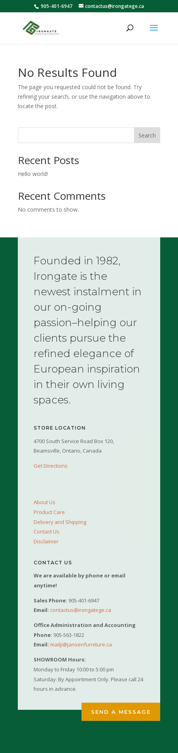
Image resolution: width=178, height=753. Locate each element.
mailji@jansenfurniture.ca (81, 644)
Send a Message (121, 712)
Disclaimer (46, 541)
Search (147, 135)
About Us (44, 502)
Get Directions (51, 465)
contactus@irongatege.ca (80, 609)
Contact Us (46, 531)
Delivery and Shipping (60, 522)
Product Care (49, 512)
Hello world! (33, 174)
